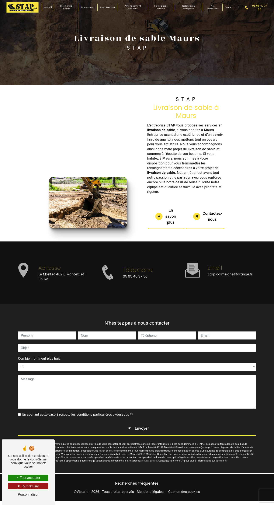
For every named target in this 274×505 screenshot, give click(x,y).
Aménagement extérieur (133, 7)
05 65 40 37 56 (255, 7)
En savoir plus (166, 216)
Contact (229, 7)
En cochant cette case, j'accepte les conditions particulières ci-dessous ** (77, 410)
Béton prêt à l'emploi (66, 7)
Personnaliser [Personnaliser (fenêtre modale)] (28, 494)
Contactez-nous (208, 216)
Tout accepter (28, 478)
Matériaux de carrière (161, 7)
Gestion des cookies (184, 492)
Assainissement (108, 7)
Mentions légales (150, 492)
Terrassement (88, 7)
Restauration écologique (188, 7)
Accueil (48, 7)
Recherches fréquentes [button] (137, 484)
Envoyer (142, 424)
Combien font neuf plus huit (39, 354)
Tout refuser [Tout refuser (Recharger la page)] (28, 486)
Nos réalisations (212, 7)
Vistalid (83, 492)
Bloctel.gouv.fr (149, 457)
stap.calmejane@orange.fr (230, 270)
